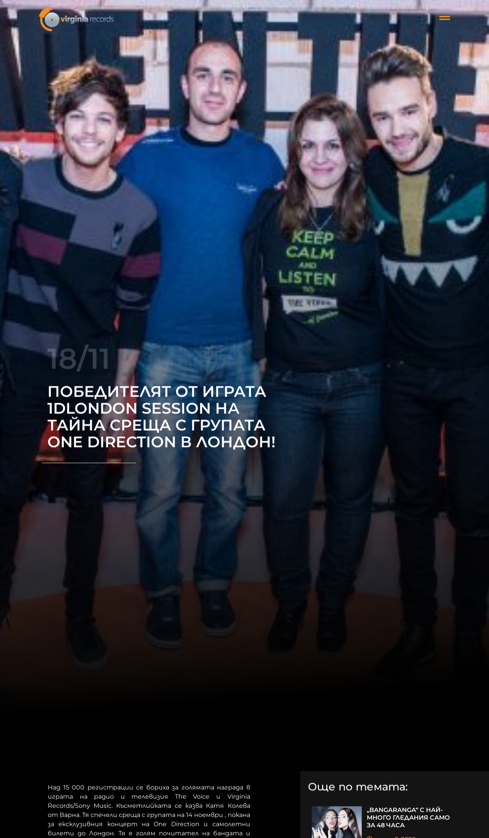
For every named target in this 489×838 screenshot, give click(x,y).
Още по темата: (358, 787)
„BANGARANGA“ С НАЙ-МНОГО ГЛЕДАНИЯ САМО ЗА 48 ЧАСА (408, 817)
